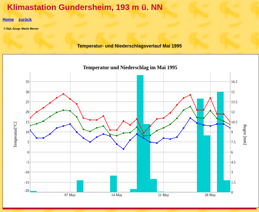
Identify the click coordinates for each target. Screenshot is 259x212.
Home (8, 19)
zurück (25, 19)
